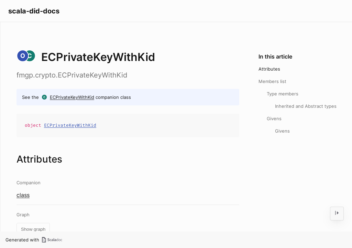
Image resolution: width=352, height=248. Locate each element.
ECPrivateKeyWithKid (72, 97)
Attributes (269, 69)
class (23, 195)
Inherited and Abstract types (306, 106)
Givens (274, 118)
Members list (272, 81)
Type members (282, 93)
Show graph (33, 229)
